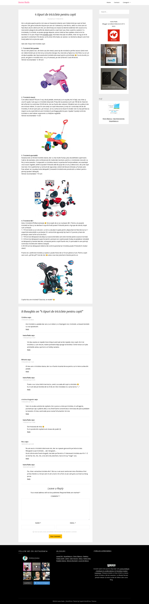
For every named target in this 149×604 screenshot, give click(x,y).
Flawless (85, 556)
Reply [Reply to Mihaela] (27, 371)
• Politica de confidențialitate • (102, 551)
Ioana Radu (23, 2)
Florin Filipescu (107, 119)
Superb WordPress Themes (88, 601)
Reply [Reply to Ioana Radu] (28, 350)
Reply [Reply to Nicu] (27, 458)
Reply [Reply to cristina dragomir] (27, 414)
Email (73, 523)
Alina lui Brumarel (72, 561)
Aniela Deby (87, 558)
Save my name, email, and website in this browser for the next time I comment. (56, 532)
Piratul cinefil (60, 558)
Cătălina (24, 317)
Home (109, 2)
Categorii (126, 2)
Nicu (23, 442)
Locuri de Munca (83, 561)
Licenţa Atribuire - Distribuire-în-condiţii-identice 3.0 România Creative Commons (112, 571)
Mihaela (24, 360)
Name (38, 523)
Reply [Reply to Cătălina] (27, 329)
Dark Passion (74, 558)
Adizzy (81, 558)
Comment (55, 496)
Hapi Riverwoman (118, 119)
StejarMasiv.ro (113, 121)
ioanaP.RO (59, 556)
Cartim (67, 558)
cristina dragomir (27, 399)
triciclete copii (47, 35)
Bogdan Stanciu (61, 561)
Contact (116, 2)
